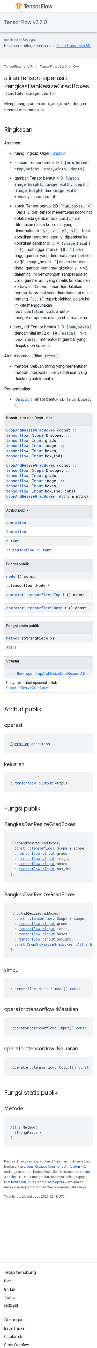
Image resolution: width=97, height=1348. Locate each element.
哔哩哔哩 (11, 1306)
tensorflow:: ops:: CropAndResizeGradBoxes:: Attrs (47, 674)
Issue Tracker (15, 1328)
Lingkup (58, 153)
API (30, 66)
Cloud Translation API (73, 46)
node (11, 576)
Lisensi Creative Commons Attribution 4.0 (54, 1166)
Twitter (10, 1298)
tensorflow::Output (31, 550)
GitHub (9, 1289)
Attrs (49, 355)
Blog (7, 1281)
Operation (16, 531)
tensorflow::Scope (25, 435)
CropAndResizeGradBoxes (30, 430)
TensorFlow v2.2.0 (25, 22)
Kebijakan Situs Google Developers (37, 1182)
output (12, 540)
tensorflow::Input (24, 440)
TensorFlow (12, 66)
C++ (76, 66)
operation (16, 522)
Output (22, 399)
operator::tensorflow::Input (35, 594)
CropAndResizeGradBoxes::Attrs (37, 496)
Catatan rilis (14, 1337)
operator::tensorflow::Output (36, 607)
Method (13, 638)
